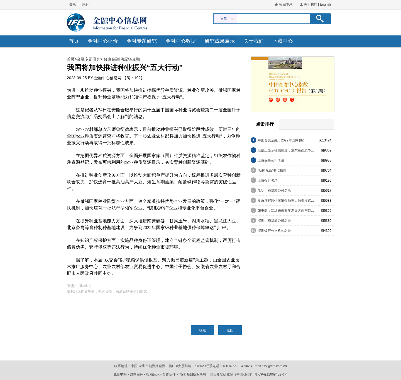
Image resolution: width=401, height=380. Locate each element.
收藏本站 (286, 4)
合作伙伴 (169, 374)
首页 (74, 41)
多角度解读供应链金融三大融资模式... (286, 201)
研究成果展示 (220, 41)
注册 (85, 4)
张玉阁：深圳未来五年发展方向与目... (286, 211)
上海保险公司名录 (271, 160)
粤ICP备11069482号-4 (271, 374)
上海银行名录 (268, 180)
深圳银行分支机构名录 (274, 231)
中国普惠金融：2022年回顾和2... (282, 140)
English (325, 4)
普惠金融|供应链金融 (122, 59)
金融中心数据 (181, 41)
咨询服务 (136, 374)
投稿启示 (153, 374)
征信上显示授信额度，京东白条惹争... (286, 150)
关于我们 (310, 4)
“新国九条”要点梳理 (272, 170)
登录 (72, 4)
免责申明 (120, 374)
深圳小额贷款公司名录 (274, 221)
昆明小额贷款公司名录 (274, 191)
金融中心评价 (103, 41)
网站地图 (185, 374)
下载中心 (283, 41)
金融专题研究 (142, 41)
